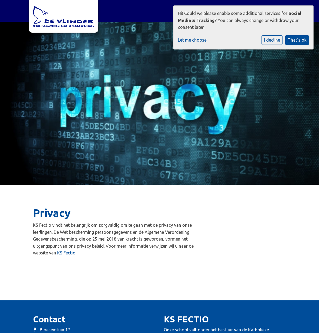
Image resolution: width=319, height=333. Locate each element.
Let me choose (192, 40)
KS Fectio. (66, 252)
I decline (272, 40)
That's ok (297, 40)
